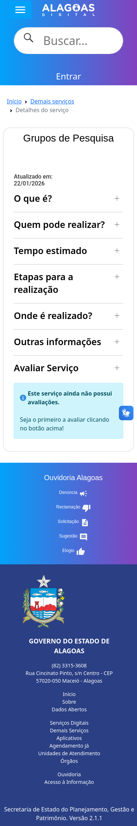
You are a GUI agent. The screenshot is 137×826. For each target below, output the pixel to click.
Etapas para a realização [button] (43, 282)
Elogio (73, 551)
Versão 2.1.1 (85, 818)
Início (14, 101)
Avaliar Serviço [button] (46, 367)
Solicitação (73, 522)
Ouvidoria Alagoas (73, 478)
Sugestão (73, 537)
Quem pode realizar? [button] (59, 224)
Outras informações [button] (57, 341)
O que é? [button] (33, 198)
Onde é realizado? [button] (53, 315)
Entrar (68, 76)
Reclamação (73, 508)
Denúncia (73, 493)
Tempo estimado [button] (50, 250)
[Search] (79, 41)
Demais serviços (52, 101)
